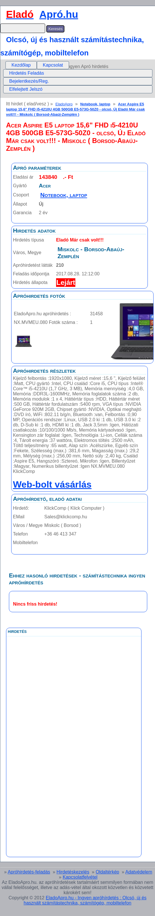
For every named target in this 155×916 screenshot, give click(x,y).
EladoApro (64, 104)
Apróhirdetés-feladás (29, 871)
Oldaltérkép (107, 871)
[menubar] (37, 65)
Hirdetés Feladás (26, 73)
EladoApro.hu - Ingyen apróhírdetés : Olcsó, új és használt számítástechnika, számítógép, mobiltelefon (85, 900)
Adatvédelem (138, 871)
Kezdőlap (21, 65)
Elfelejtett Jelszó (26, 89)
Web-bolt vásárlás (52, 484)
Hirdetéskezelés (73, 871)
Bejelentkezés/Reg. (29, 81)
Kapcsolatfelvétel (80, 877)
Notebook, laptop (95, 104)
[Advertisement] (50, 765)
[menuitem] (21, 65)
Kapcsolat (53, 65)
